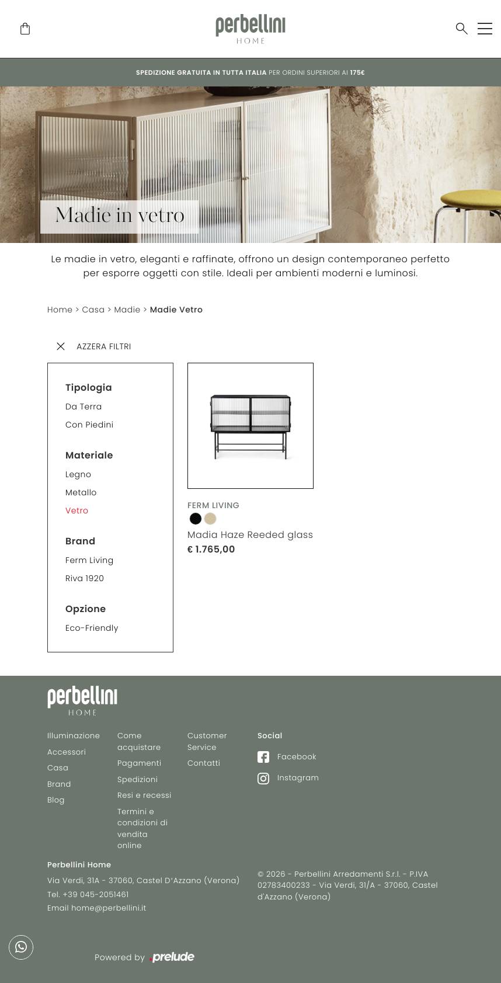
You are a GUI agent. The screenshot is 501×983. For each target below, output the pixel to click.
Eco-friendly (92, 628)
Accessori (66, 752)
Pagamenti (139, 763)
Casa (93, 309)
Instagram (288, 777)
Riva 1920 (84, 578)
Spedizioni (137, 779)
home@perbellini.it (109, 907)
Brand (59, 784)
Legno (78, 474)
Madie (127, 309)
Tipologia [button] (88, 387)
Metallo (81, 492)
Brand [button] (80, 541)
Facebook (287, 756)
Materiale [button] (89, 455)
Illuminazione (73, 735)
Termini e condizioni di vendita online (142, 829)
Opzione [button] (85, 609)
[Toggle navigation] (485, 28)
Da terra (83, 406)
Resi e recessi (144, 795)
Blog (56, 799)
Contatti (203, 763)
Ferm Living (89, 560)
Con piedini (89, 424)
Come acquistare (139, 741)
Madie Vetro (176, 309)
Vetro (76, 510)
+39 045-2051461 (95, 894)
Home (60, 309)
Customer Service (207, 741)
